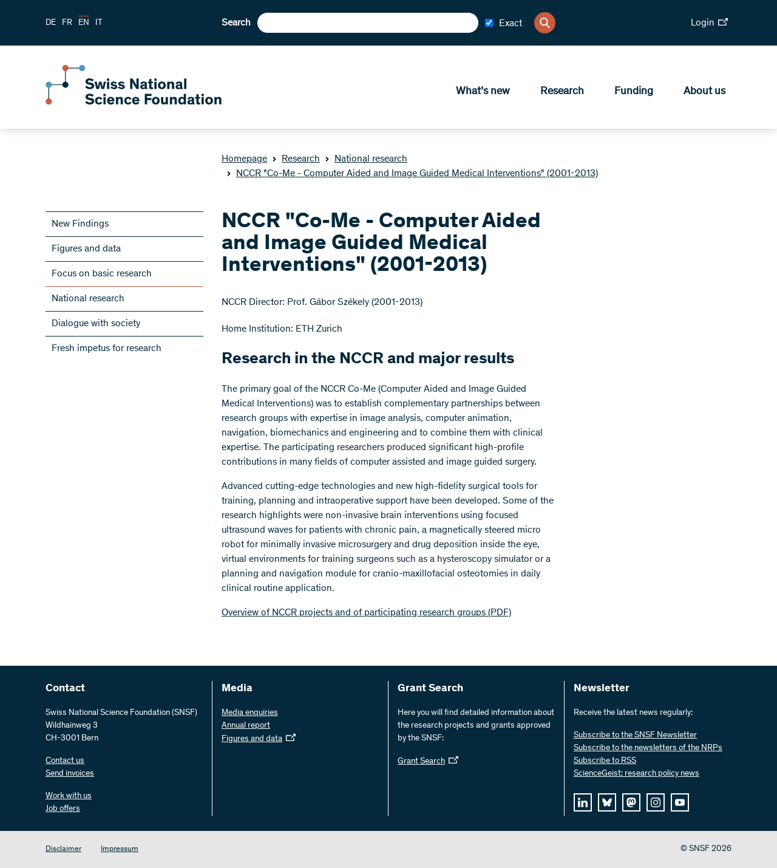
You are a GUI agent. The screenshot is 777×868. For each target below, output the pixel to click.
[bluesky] (607, 802)
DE (51, 23)
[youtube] (680, 802)
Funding (633, 91)
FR (67, 23)
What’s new (483, 91)
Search (236, 23)
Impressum (119, 849)
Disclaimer (63, 849)
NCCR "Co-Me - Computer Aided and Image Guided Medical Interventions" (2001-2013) (412, 174)
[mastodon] (631, 802)
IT (99, 23)
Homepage (244, 159)
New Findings (80, 224)
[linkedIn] (583, 802)
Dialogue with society (96, 324)
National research (366, 159)
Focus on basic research (102, 274)
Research (562, 91)
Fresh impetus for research (106, 349)
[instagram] (655, 802)
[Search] (544, 22)
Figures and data (86, 249)
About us (704, 91)
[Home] (134, 102)
